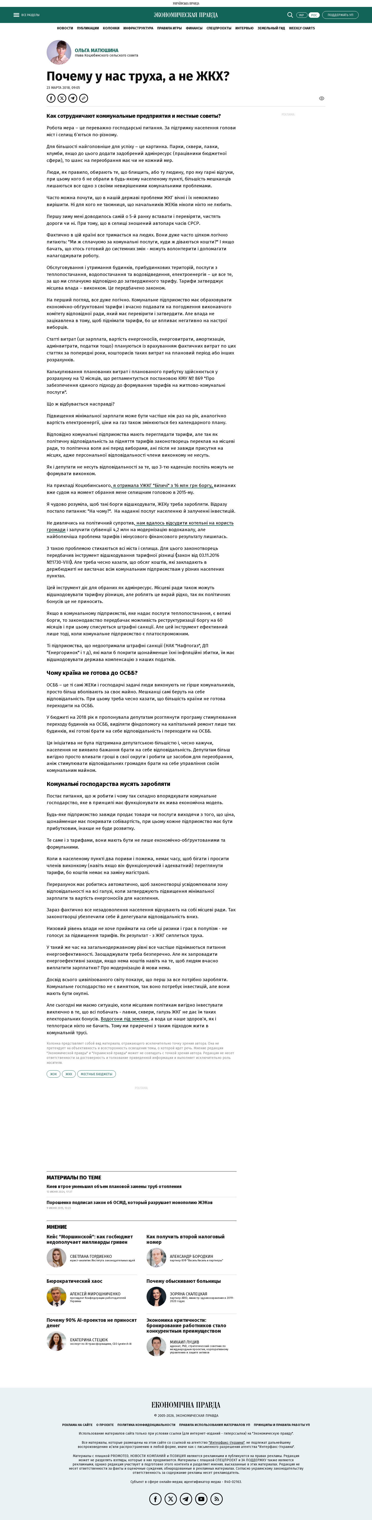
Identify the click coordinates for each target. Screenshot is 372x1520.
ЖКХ (69, 1074)
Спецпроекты (218, 28)
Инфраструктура (138, 28)
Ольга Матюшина (96, 50)
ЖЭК (53, 1074)
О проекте (105, 1425)
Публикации (88, 28)
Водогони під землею (124, 1019)
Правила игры (169, 28)
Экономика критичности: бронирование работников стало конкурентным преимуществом (186, 1325)
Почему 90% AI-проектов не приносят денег (92, 1322)
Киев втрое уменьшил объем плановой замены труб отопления (114, 1186)
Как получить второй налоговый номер (186, 1239)
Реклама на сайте (77, 1425)
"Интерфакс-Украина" (226, 1443)
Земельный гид (271, 28)
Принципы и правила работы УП (282, 1425)
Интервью (244, 28)
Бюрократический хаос (74, 1281)
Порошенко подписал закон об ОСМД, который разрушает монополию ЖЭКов (130, 1202)
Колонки (111, 28)
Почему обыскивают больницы (184, 1281)
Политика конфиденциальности (146, 1425)
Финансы (194, 28)
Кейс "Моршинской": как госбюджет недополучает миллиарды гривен (90, 1239)
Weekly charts (302, 28)
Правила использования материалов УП (214, 1425)
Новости (65, 28)
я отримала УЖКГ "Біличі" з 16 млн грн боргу (163, 485)
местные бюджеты (96, 1074)
